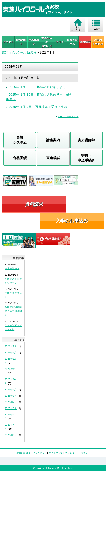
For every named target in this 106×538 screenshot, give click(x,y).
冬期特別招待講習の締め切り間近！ (13, 311)
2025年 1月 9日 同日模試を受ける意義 (38, 106)
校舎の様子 (21, 41)
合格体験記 (34, 41)
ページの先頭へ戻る (68, 116)
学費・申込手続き (86, 157)
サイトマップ (56, 453)
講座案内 (53, 140)
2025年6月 (11, 408)
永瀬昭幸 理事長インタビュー (31, 453)
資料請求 (85, 41)
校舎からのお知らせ (46, 42)
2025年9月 (11, 389)
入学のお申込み (72, 220)
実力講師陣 (86, 140)
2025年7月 (11, 402)
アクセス (8, 41)
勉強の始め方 (12, 268)
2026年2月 (11, 346)
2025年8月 (11, 396)
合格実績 (20, 158)
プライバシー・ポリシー (77, 453)
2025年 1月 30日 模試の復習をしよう (37, 87)
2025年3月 (11, 435)
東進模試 (53, 158)
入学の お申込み (97, 41)
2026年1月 (11, 352)
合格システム (20, 139)
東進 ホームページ (78, 29)
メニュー (95, 29)
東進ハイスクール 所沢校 (19, 52)
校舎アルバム (72, 41)
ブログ (59, 41)
